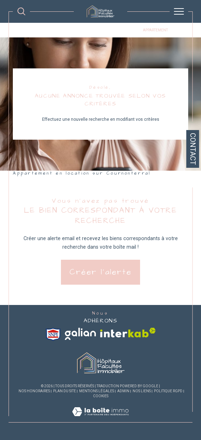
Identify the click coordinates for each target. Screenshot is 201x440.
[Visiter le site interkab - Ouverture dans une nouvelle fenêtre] (128, 332)
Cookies (100, 396)
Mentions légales (96, 391)
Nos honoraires (34, 391)
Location (92, 30)
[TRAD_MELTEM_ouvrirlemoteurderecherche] (21, 11)
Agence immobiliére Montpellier (45, 30)
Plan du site (64, 391)
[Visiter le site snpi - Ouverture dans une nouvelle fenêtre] (53, 334)
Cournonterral (122, 30)
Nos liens (142, 391)
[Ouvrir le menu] (179, 11)
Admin (123, 391)
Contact (193, 149)
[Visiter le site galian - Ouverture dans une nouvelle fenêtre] (80, 334)
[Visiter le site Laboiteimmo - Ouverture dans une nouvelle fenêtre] (100, 418)
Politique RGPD (168, 391)
